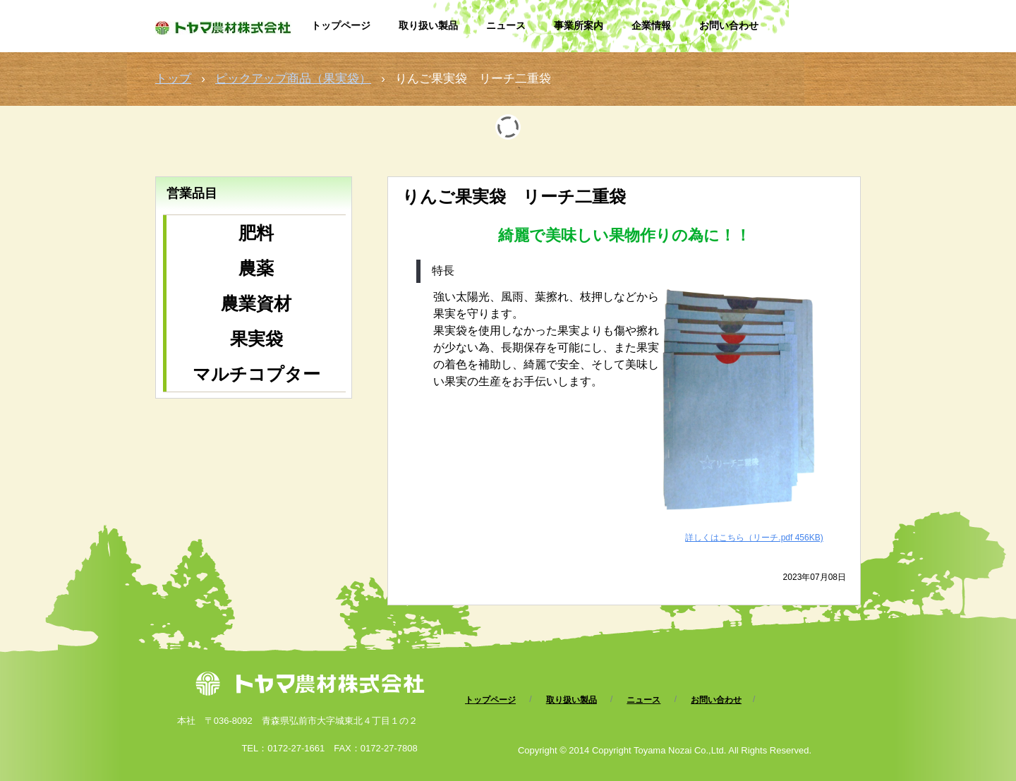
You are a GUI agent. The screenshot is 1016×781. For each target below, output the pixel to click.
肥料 (256, 233)
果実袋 (256, 339)
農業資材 (256, 303)
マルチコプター (256, 374)
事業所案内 (578, 25)
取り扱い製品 (428, 25)
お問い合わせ (728, 25)
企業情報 (651, 25)
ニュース (506, 25)
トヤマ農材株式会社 (226, 33)
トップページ (340, 25)
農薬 (256, 268)
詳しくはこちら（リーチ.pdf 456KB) (754, 538)
